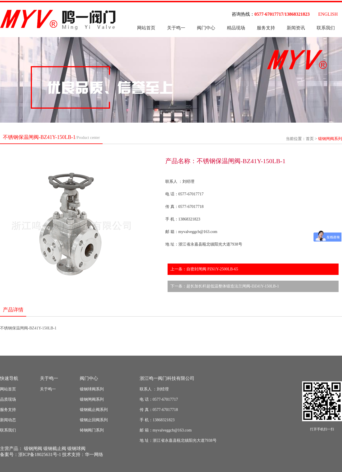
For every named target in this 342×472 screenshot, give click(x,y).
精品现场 (236, 27)
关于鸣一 (176, 27)
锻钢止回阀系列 (94, 420)
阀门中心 (206, 27)
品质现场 (8, 399)
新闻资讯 (296, 27)
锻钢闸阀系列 (330, 139)
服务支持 (266, 27)
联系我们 (326, 27)
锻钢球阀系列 (92, 389)
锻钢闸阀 (33, 448)
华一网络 (94, 454)
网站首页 (146, 27)
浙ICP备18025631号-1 (39, 454)
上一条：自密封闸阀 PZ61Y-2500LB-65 (204, 269)
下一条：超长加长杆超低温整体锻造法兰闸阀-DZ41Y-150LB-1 (224, 286)
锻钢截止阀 (54, 448)
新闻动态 (8, 420)
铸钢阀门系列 (92, 430)
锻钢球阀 (76, 448)
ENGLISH (328, 14)
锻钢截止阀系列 (94, 410)
